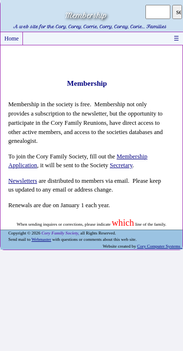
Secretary (121, 165)
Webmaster (41, 239)
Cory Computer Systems (160, 246)
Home (11, 38)
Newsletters (22, 180)
